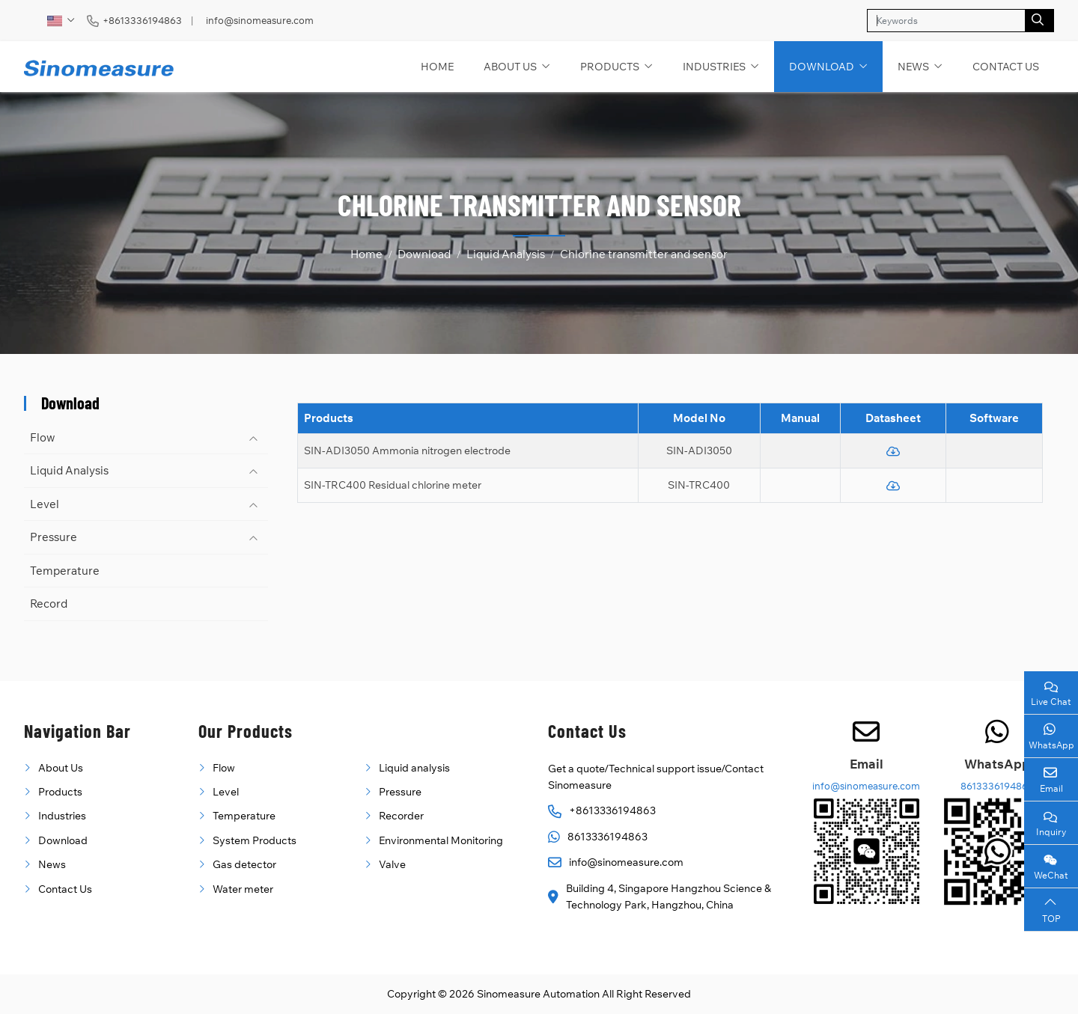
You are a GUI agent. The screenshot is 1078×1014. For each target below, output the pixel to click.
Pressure (53, 537)
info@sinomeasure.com (260, 20)
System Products (254, 840)
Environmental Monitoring (441, 840)
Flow (42, 437)
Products (609, 66)
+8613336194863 (142, 20)
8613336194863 (607, 836)
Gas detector (244, 864)
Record (48, 603)
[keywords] (946, 20)
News (913, 66)
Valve (392, 864)
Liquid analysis (414, 768)
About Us (510, 66)
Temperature (65, 570)
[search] (1039, 20)
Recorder (401, 815)
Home (437, 66)
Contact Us (1005, 66)
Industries (714, 66)
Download (821, 66)
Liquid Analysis (69, 470)
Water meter (243, 889)
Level (44, 504)
